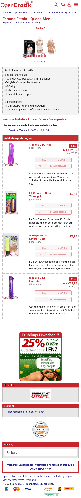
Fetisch (32, 130)
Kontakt (53, 464)
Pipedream (39, 12)
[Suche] (55, 6)
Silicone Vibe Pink (40, 144)
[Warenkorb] (62, 6)
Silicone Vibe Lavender (37, 279)
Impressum (66, 464)
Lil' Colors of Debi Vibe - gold (40, 195)
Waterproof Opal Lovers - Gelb (39, 237)
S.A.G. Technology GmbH (32, 483)
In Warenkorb (58, 166)
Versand (12, 464)
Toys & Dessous (16, 130)
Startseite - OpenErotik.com (16, 12)
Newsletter (44, 468)
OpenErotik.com (11, 476)
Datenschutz (26, 464)
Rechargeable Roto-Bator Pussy (26, 411)
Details (62, 159)
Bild (43, 159)
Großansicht (40, 61)
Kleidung (44, 130)
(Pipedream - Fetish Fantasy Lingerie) (21, 22)
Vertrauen (41, 464)
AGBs (33, 468)
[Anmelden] (69, 6)
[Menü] (76, 6)
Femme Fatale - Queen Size (62, 12)
